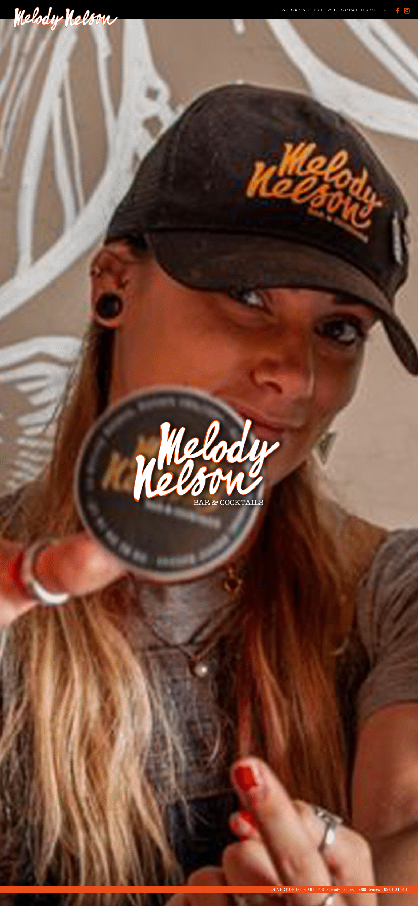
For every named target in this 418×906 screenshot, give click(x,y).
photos (368, 10)
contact (349, 10)
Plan (382, 10)
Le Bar (281, 10)
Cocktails (300, 10)
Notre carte (325, 10)
